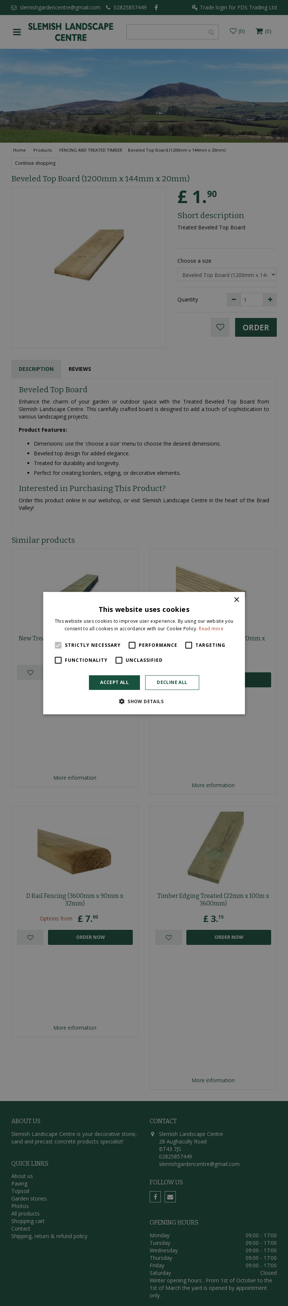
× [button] (236, 600)
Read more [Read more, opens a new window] (211, 628)
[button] (144, 701)
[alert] (144, 653)
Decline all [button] (172, 682)
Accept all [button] (114, 682)
